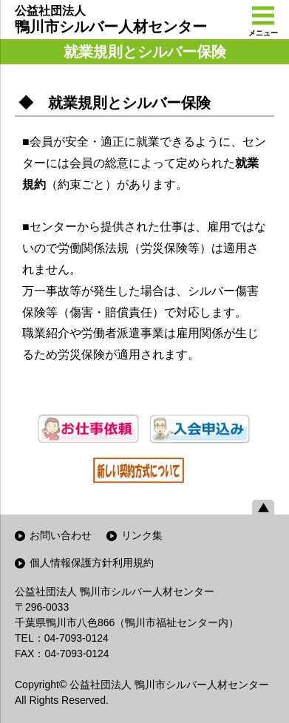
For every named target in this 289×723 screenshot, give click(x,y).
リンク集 (142, 535)
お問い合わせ (61, 535)
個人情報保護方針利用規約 (92, 562)
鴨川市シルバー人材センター (111, 19)
